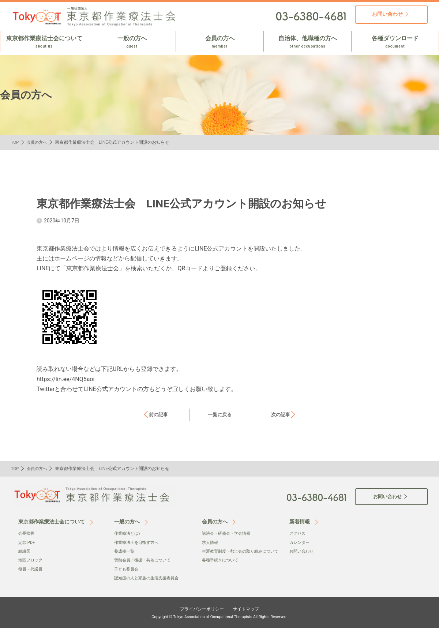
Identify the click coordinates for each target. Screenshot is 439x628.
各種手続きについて (221, 567)
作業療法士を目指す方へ (138, 542)
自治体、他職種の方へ (307, 42)
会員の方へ (219, 42)
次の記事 (280, 414)
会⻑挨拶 (27, 533)
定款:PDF (27, 542)
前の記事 (158, 414)
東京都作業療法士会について (44, 42)
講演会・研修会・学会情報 (228, 533)
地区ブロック (31, 560)
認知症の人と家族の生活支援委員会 (149, 577)
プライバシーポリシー (199, 609)
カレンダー (300, 542)
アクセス (298, 533)
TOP (15, 142)
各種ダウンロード (395, 42)
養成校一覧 (125, 551)
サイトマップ (249, 609)
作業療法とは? (128, 533)
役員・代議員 (31, 569)
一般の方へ (132, 42)
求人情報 (211, 542)
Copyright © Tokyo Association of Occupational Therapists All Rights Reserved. (219, 616)
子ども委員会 (127, 569)
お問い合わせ (302, 551)
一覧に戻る (219, 414)
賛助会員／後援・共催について (145, 560)
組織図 (24, 551)
